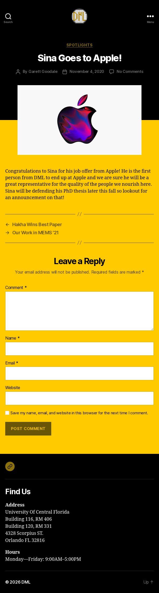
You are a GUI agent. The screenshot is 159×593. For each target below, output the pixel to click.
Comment (16, 287)
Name (12, 338)
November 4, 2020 (87, 71)
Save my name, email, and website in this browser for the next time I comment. (79, 413)
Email (11, 363)
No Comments (130, 71)
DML (25, 582)
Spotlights (79, 45)
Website (12, 387)
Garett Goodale (43, 71)
